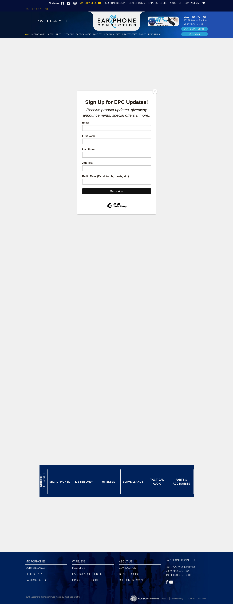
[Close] (155, 91)
